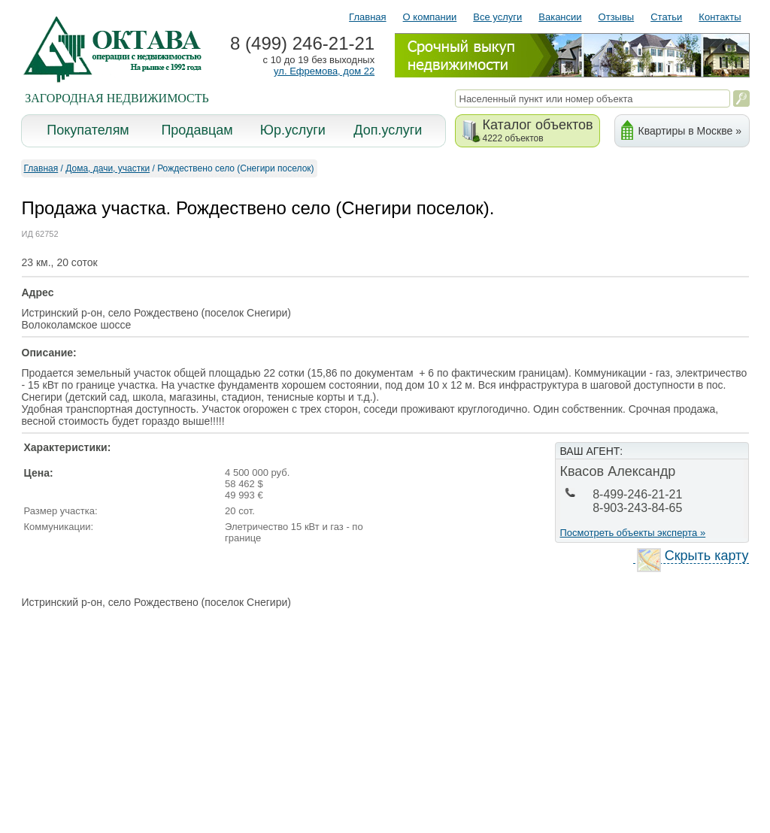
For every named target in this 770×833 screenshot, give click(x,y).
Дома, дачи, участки (107, 168)
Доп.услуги (387, 130)
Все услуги (497, 17)
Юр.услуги (293, 130)
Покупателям (88, 130)
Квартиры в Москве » (689, 131)
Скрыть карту (693, 556)
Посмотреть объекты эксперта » (633, 532)
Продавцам (196, 130)
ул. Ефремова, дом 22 (324, 71)
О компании (430, 17)
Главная (367, 17)
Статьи (666, 17)
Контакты (720, 17)
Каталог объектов (538, 130)
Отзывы (617, 17)
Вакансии (559, 17)
